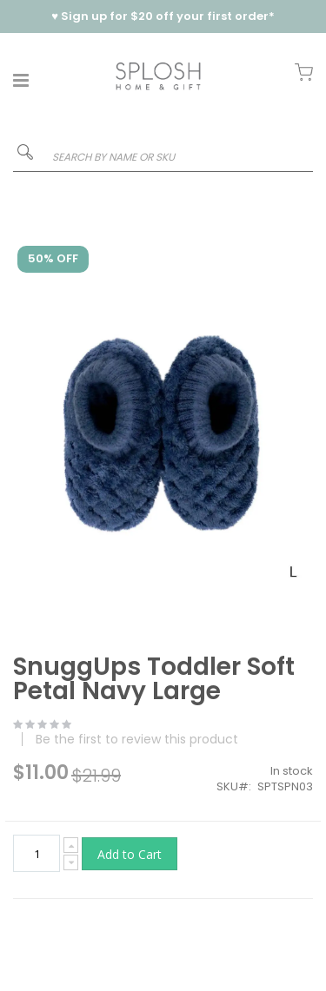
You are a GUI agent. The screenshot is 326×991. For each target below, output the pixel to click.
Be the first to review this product (137, 739)
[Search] (25, 155)
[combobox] (163, 157)
